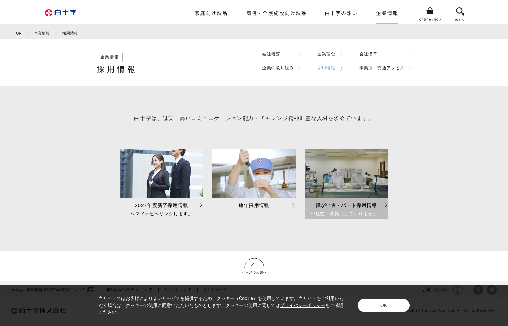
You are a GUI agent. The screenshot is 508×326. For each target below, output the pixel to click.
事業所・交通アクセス (382, 68)
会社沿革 (368, 54)
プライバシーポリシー (302, 305)
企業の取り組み (278, 68)
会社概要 (271, 54)
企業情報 (42, 33)
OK (383, 305)
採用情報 (326, 68)
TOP (17, 33)
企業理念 (326, 54)
